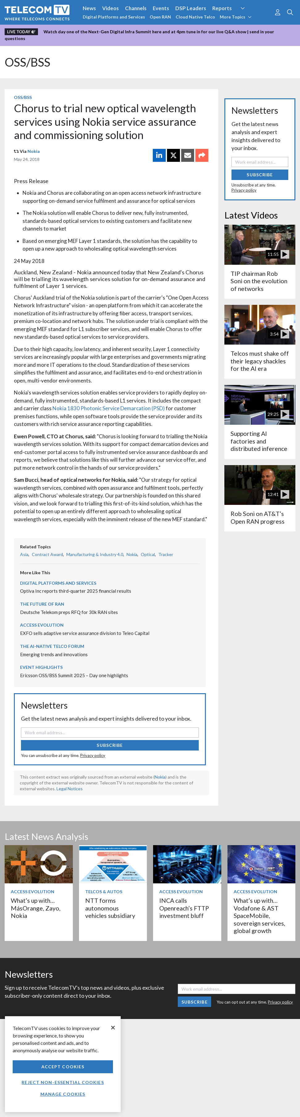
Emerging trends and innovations (54, 654)
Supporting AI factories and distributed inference (259, 441)
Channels (136, 8)
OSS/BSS (27, 62)
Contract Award (47, 554)
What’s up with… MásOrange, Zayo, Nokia (35, 908)
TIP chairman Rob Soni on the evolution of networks (259, 281)
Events (161, 8)
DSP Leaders (190, 8)
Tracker (165, 554)
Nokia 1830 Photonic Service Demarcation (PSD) (108, 408)
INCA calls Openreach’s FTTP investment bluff (184, 908)
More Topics (236, 16)
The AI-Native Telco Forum (52, 646)
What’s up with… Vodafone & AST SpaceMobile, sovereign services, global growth (259, 915)
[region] (63, 1064)
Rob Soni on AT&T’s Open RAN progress (258, 517)
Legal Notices (69, 788)
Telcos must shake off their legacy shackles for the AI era (260, 361)
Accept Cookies (63, 1066)
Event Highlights (41, 667)
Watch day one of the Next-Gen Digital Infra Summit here (102, 31)
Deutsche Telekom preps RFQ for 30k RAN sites (69, 612)
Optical (148, 554)
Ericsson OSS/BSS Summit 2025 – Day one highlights (74, 675)
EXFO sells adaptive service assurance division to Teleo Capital (84, 633)
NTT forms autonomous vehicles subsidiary (110, 908)
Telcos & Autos (103, 891)
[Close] (113, 1027)
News (89, 8)
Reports (222, 8)
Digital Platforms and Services (114, 16)
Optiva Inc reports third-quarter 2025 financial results (75, 591)
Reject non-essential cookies (63, 1082)
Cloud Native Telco (195, 16)
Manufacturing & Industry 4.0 (94, 554)
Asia (24, 554)
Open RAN (160, 16)
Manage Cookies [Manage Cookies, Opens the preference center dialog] (62, 1094)
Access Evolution (42, 625)
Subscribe (110, 745)
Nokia (33, 151)
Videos (110, 8)
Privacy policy (92, 755)
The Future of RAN (42, 604)
